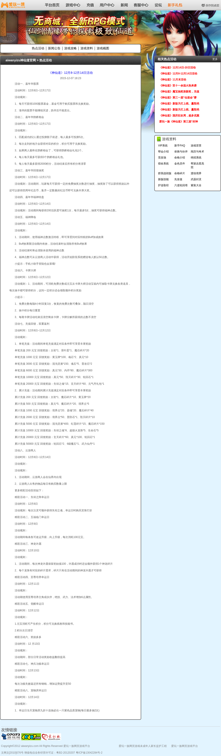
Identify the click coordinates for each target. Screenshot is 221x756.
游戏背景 (196, 145)
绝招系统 (196, 157)
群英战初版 (164, 173)
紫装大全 (196, 185)
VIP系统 (163, 145)
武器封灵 (196, 179)
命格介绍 (179, 157)
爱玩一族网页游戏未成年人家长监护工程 (143, 746)
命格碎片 (179, 173)
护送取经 (163, 185)
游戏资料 (86, 48)
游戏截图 (103, 48)
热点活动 (38, 48)
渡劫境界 (196, 173)
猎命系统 (163, 163)
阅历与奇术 (197, 151)
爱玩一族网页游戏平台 (184, 746)
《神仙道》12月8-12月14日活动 (70, 72)
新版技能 (163, 179)
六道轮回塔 (181, 185)
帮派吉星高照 (197, 165)
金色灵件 (179, 163)
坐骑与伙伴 (181, 151)
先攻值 (178, 179)
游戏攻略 (70, 48)
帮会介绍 (163, 151)
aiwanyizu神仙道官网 (21, 60)
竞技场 (162, 157)
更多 (215, 59)
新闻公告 (54, 48)
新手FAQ (179, 145)
